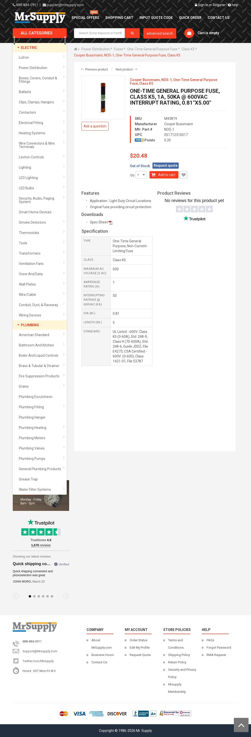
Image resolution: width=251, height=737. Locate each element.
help (233, 5)
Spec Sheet (99, 222)
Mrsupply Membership (177, 688)
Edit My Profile (140, 647)
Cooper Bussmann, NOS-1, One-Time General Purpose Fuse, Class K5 (127, 55)
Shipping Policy (179, 655)
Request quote (165, 165)
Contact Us (99, 662)
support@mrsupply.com (65, 5)
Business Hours (102, 655)
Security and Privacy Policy (182, 673)
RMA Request (216, 655)
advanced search (160, 33)
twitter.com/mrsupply (38, 661)
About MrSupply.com (101, 643)
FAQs (210, 640)
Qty (132, 175)
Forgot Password (219, 647)
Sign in (203, 5)
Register (219, 5)
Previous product (94, 69)
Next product (127, 69)
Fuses (118, 49)
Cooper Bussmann (178, 124)
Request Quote (140, 655)
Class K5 (188, 49)
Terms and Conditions (176, 643)
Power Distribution (95, 49)
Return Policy (177, 662)
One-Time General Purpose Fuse (152, 49)
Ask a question (95, 126)
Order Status (138, 640)
